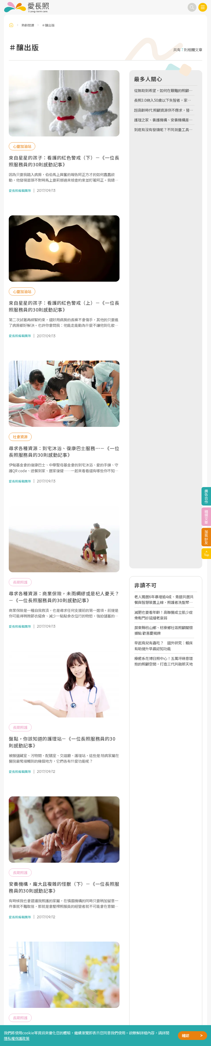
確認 (185, 1035)
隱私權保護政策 (16, 1038)
